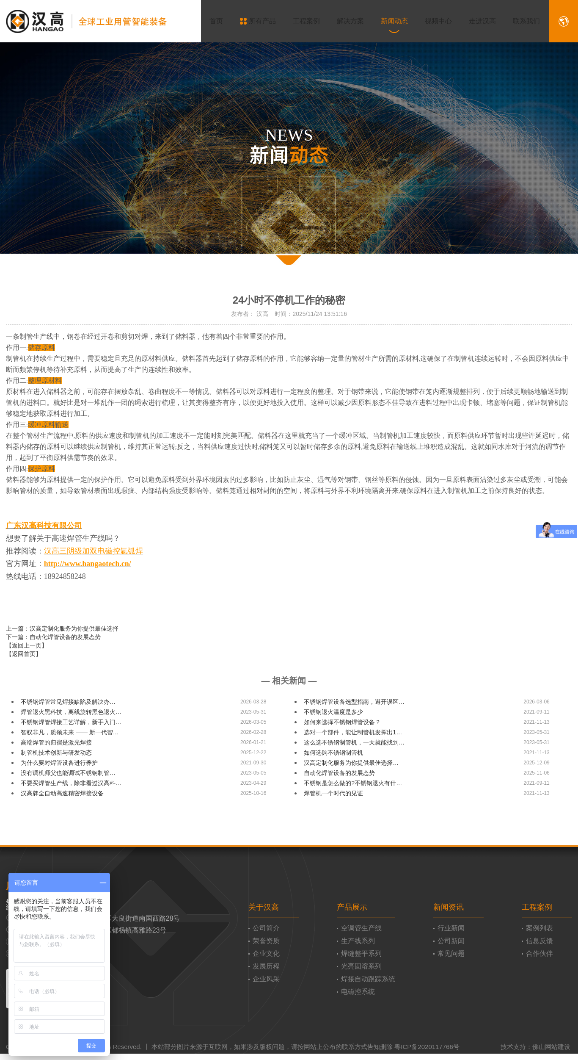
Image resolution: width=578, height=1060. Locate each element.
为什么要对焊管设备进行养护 (59, 762)
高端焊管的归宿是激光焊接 (56, 742)
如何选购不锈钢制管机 (333, 752)
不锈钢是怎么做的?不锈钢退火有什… (353, 783)
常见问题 (451, 953)
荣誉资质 (266, 940)
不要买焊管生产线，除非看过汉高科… (71, 783)
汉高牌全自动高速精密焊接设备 (62, 793)
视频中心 (432, 21)
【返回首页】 (23, 653)
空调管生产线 (361, 928)
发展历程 (266, 966)
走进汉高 (476, 21)
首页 (210, 21)
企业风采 (266, 979)
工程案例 (300, 21)
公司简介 (266, 928)
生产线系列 (358, 940)
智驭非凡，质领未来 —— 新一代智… (70, 732)
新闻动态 (388, 21)
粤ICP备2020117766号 (426, 1046)
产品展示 (352, 907)
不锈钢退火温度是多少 (333, 712)
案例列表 (539, 928)
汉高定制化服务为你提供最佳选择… (351, 762)
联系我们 (520, 21)
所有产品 (252, 21)
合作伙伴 (539, 953)
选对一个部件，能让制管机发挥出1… (353, 732)
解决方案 (344, 21)
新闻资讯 (448, 907)
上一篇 (62, 628)
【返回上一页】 (26, 645)
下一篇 (53, 637)
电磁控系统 (358, 991)
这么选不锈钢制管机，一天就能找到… (354, 742)
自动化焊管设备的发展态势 (339, 772)
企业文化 (266, 953)
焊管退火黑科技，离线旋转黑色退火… (71, 712)
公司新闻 (451, 940)
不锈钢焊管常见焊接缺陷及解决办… (68, 701)
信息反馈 (539, 940)
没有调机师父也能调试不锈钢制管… (68, 772)
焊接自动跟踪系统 (368, 979)
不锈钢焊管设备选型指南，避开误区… (354, 701)
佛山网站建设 (551, 1046)
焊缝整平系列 (361, 953)
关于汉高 (263, 907)
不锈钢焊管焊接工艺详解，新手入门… (71, 722)
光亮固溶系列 (361, 966)
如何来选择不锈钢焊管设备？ (342, 722)
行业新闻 (451, 928)
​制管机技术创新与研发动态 (56, 752)
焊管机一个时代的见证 (333, 793)
